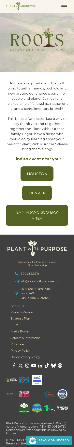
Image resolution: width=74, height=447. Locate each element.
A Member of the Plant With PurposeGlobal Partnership (37, 264)
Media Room (20, 331)
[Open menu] (64, 6)
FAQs (14, 325)
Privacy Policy (20, 350)
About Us (17, 306)
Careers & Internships (25, 338)
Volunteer (17, 344)
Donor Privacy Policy (25, 357)
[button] (49, 440)
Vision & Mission (22, 312)
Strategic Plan (20, 318)
